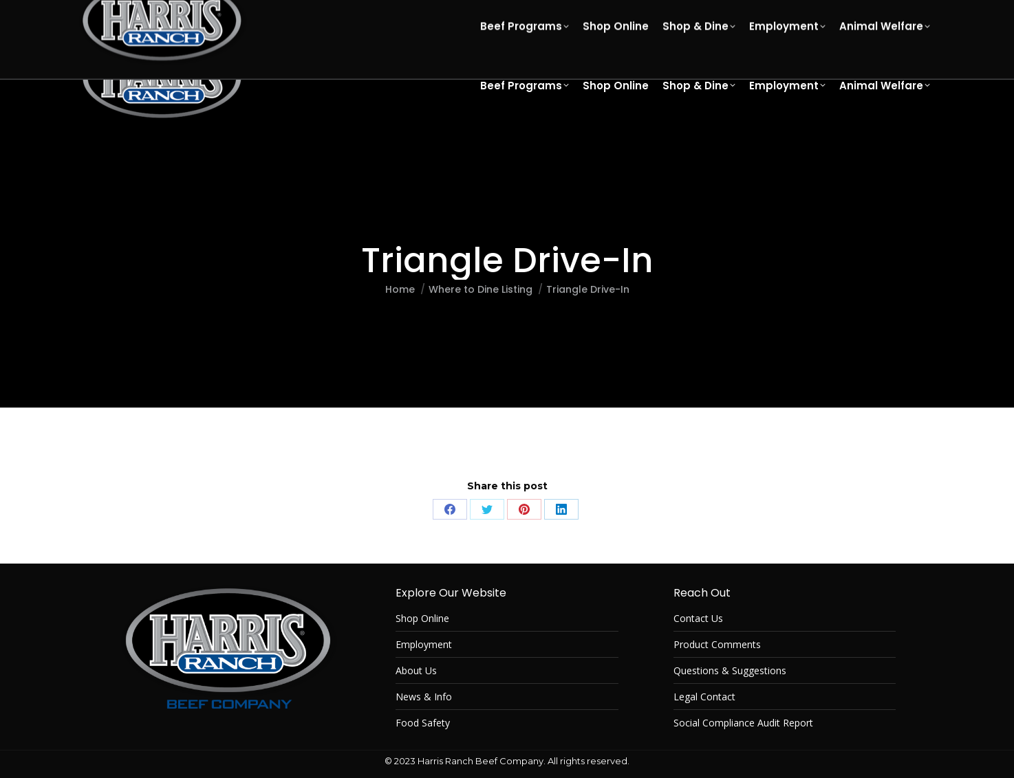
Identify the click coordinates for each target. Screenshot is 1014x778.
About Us (416, 671)
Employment (424, 644)
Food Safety (423, 723)
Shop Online (422, 618)
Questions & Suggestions (729, 671)
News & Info (424, 697)
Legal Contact (704, 697)
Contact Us (698, 618)
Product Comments (717, 644)
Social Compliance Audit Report (743, 723)
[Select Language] (826, 13)
